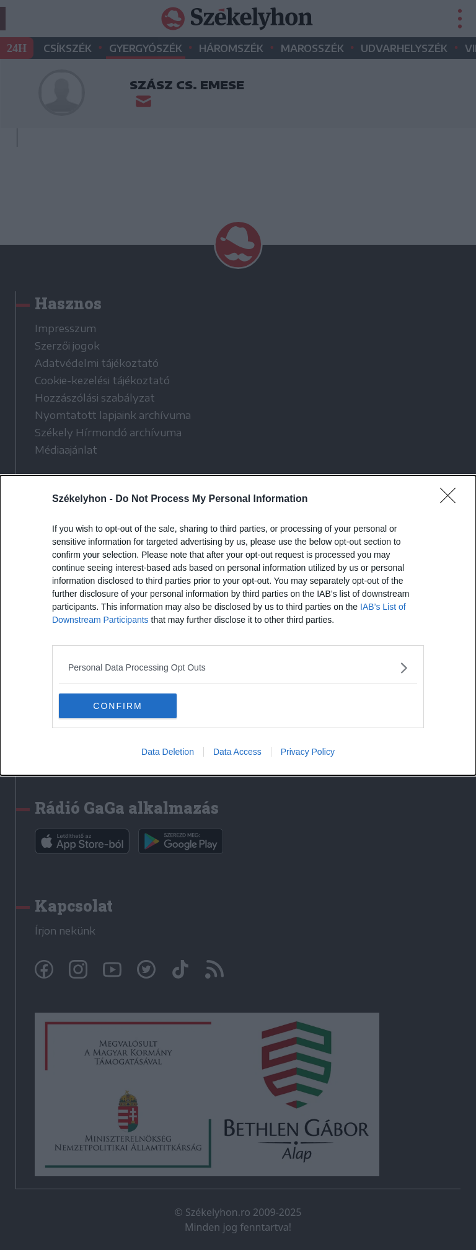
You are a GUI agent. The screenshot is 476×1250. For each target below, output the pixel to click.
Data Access (237, 752)
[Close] (452, 499)
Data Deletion (167, 752)
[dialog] (238, 625)
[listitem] (238, 667)
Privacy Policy (308, 752)
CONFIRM (117, 706)
